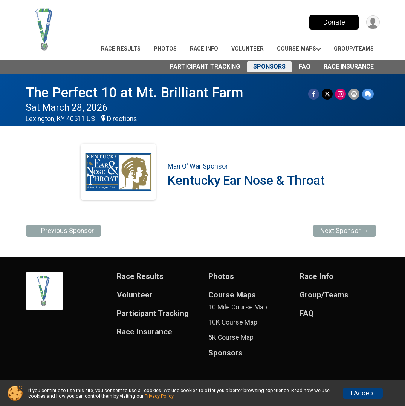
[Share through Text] (368, 94)
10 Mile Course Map (237, 307)
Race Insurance (349, 66)
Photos (165, 49)
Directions (122, 119)
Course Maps (296, 49)
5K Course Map (231, 337)
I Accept (362, 393)
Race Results (121, 49)
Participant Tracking (205, 66)
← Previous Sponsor (63, 230)
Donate (333, 22)
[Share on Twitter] (327, 94)
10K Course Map (232, 322)
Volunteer (247, 49)
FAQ (304, 66)
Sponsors (269, 66)
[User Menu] (373, 22)
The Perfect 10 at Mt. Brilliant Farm (134, 92)
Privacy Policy (159, 396)
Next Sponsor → (344, 230)
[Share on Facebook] (314, 94)
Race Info (204, 49)
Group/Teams (354, 49)
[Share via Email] (354, 94)
